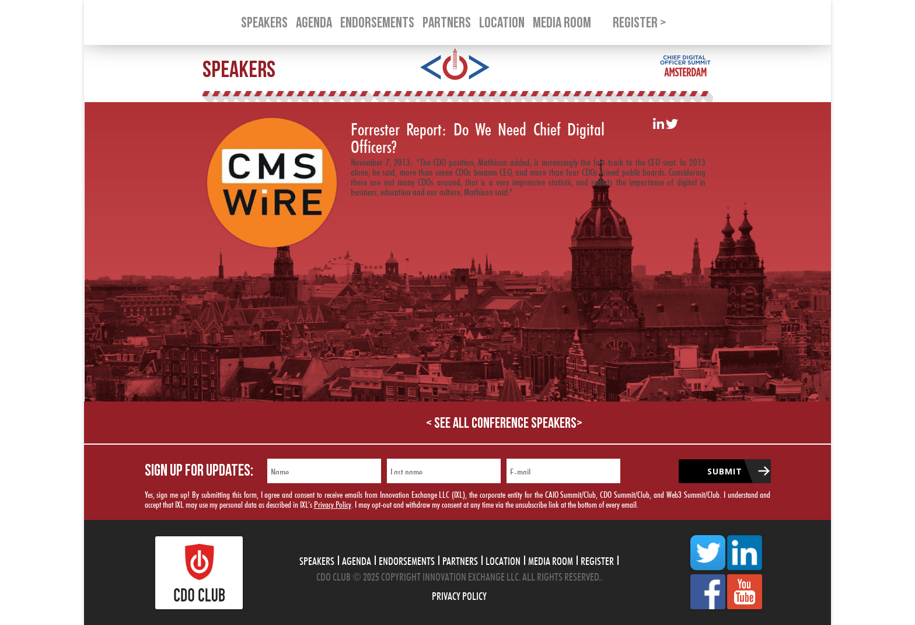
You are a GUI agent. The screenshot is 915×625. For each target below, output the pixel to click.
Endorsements (407, 560)
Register (597, 560)
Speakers (316, 560)
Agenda (356, 560)
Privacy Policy (332, 503)
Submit (724, 471)
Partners (460, 560)
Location (503, 560)
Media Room (550, 560)
